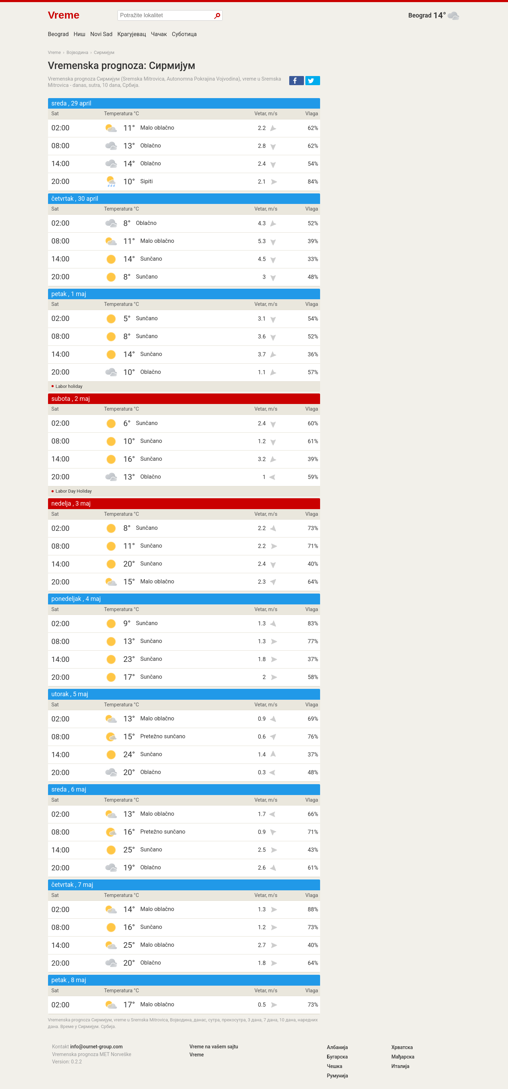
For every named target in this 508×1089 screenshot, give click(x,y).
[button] (296, 80)
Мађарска (403, 1057)
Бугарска (337, 1057)
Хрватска (402, 1047)
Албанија (337, 1047)
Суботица (184, 34)
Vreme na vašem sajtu (214, 1046)
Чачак (159, 34)
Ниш (80, 34)
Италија (400, 1066)
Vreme (54, 52)
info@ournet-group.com (96, 1046)
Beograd (420, 15)
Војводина (77, 52)
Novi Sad (101, 34)
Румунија (337, 1075)
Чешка (335, 1066)
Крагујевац (131, 34)
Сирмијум (104, 52)
